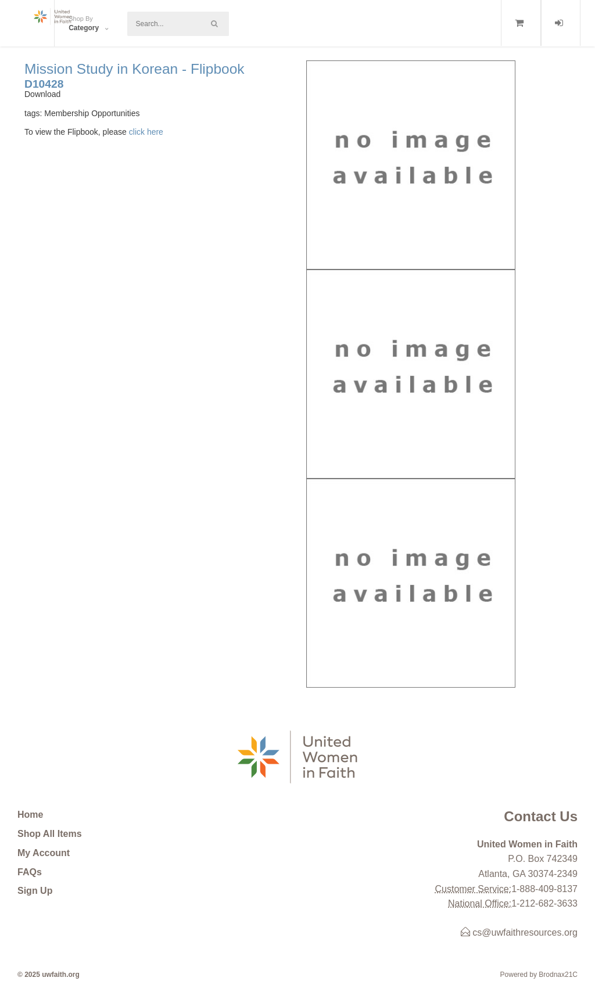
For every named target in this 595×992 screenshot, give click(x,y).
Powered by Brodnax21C (539, 975)
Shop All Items (49, 834)
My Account (43, 853)
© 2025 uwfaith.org (48, 975)
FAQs (29, 872)
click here (146, 131)
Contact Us (541, 816)
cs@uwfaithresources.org (519, 932)
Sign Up (34, 891)
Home (30, 815)
